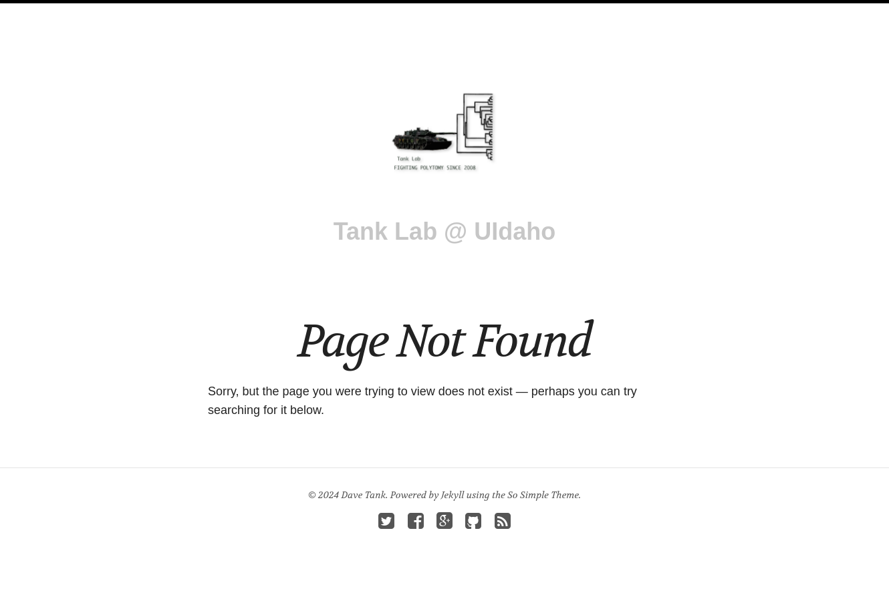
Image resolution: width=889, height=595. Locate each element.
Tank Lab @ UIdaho (444, 231)
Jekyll (452, 495)
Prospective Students (548, 12)
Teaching (450, 12)
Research (305, 12)
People (247, 12)
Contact (643, 12)
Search (698, 12)
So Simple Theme (543, 495)
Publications (379, 12)
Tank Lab (193, 12)
